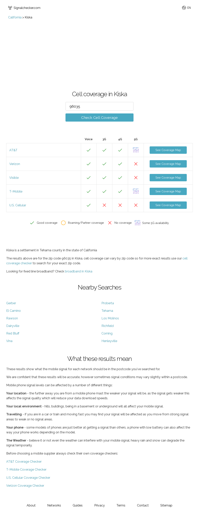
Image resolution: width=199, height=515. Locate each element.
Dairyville (12, 326)
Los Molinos (110, 318)
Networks (54, 505)
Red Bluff (12, 333)
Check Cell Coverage (99, 117)
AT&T (13, 150)
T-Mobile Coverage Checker (26, 469)
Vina (9, 341)
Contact (143, 505)
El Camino (13, 311)
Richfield (107, 326)
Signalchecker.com (24, 8)
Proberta (107, 303)
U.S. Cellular (17, 205)
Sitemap (166, 505)
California (15, 17)
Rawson (12, 318)
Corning (107, 333)
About (31, 505)
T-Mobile (15, 191)
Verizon (14, 164)
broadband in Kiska (78, 271)
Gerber (11, 303)
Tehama (107, 311)
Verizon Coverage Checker (25, 485)
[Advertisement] (99, 48)
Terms (120, 505)
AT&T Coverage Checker (24, 461)
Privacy (99, 505)
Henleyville (109, 341)
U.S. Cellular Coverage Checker (28, 478)
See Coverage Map (168, 150)
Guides (78, 505)
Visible (14, 178)
